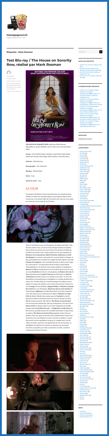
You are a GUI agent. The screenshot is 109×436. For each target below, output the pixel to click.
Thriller (82, 382)
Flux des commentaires (86, 415)
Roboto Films (83, 344)
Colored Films (83, 202)
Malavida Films (84, 299)
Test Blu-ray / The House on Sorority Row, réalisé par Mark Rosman (39, 62)
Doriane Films (84, 222)
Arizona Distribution (85, 166)
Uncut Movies (83, 386)
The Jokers (83, 380)
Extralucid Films (11, 81)
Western (82, 393)
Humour (82, 273)
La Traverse (83, 282)
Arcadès (82, 164)
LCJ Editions (83, 284)
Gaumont (82, 260)
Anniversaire (83, 160)
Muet (81, 308)
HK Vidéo (82, 268)
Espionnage (83, 240)
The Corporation (84, 377)
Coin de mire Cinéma (85, 200)
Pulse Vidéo (83, 335)
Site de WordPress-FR (86, 417)
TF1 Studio (83, 373)
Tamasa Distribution (85, 371)
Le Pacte (82, 288)
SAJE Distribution (84, 348)
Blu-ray (9, 83)
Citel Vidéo (83, 198)
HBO (81, 264)
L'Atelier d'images (85, 280)
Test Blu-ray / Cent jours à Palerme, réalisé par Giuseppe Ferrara (90, 95)
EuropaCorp (83, 242)
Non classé (83, 311)
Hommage (83, 269)
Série (81, 351)
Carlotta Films (84, 191)
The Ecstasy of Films (85, 379)
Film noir (82, 253)
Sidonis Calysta (84, 357)
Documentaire (84, 219)
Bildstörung (83, 178)
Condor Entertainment (86, 209)
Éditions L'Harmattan (86, 228)
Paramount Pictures (85, 317)
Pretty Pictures (84, 330)
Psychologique (84, 333)
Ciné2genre (83, 195)
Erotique (82, 235)
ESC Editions (83, 239)
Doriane (82, 220)
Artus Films (83, 171)
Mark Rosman (10, 87)
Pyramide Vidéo (84, 339)
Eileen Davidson (16, 83)
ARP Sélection (83, 168)
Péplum (82, 320)
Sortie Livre (83, 360)
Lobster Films (83, 293)
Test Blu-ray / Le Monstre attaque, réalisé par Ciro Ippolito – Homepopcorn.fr (89, 91)
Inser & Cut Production (86, 275)
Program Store (84, 331)
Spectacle (82, 362)
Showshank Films (85, 355)
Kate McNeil (16, 85)
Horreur (18, 81)
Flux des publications (86, 413)
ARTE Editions (84, 169)
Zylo (81, 399)
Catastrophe (83, 193)
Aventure (82, 173)
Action (81, 155)
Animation (83, 158)
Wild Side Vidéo (84, 395)
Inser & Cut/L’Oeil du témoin (88, 277)
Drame (82, 224)
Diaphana (82, 217)
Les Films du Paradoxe (86, 289)
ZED (81, 397)
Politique (82, 326)
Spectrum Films (84, 364)
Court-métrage (84, 211)
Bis (81, 182)
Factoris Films (84, 248)
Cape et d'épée (84, 189)
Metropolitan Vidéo (85, 304)
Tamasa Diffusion (85, 370)
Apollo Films (83, 162)
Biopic (81, 180)
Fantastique (83, 249)
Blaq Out (82, 184)
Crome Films (83, 213)
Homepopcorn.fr (17, 35)
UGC (81, 384)
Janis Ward (10, 85)
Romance (82, 346)
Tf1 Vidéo (82, 375)
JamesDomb (10, 76)
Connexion (83, 411)
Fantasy (82, 251)
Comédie (82, 204)
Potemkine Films (84, 328)
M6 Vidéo (82, 297)
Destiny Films (83, 215)
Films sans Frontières (86, 255)
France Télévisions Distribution (88, 257)
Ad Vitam (82, 157)
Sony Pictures (83, 359)
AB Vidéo (82, 153)
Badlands (82, 177)
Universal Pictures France (87, 388)
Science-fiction (84, 350)
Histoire (82, 266)
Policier (82, 324)
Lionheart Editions (85, 291)
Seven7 (82, 353)
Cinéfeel (82, 197)
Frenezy (82, 259)
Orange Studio (84, 313)
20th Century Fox (84, 151)
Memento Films (84, 302)
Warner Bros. (83, 391)
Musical (82, 310)
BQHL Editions (84, 188)
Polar (81, 322)
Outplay (82, 315)
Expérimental (83, 244)
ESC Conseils (83, 237)
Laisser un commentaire (13, 91)
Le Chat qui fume (84, 286)
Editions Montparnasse (86, 229)
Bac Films (82, 175)
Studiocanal (83, 368)
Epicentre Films (84, 233)
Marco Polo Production (86, 300)
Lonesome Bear (84, 295)
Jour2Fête (82, 279)
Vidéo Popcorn (84, 390)
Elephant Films (84, 231)
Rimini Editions (84, 342)
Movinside (83, 306)
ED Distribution (84, 226)
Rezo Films (83, 340)
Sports (81, 366)
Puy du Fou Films (84, 337)
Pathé (81, 319)
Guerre (82, 262)
